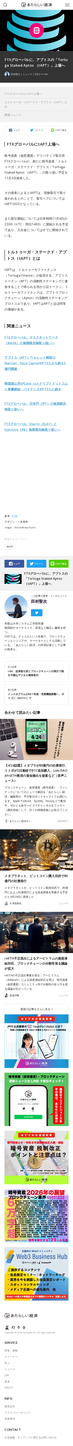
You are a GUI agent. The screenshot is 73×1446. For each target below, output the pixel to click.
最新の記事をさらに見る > (36, 1009)
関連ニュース (12, 115)
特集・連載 (11, 1350)
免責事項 (9, 1418)
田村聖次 (39, 601)
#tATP (10, 546)
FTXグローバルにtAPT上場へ (23, 94)
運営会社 (9, 1406)
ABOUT (8, 1387)
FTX (14, 516)
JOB (6, 1375)
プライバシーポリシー (17, 1412)
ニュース (27, 74)
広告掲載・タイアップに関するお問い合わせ (30, 1437)
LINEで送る (61, 130)
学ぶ (7, 1363)
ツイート (38, 130)
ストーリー (11, 1356)
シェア (16, 130)
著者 (7, 1381)
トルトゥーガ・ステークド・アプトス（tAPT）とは (35, 104)
